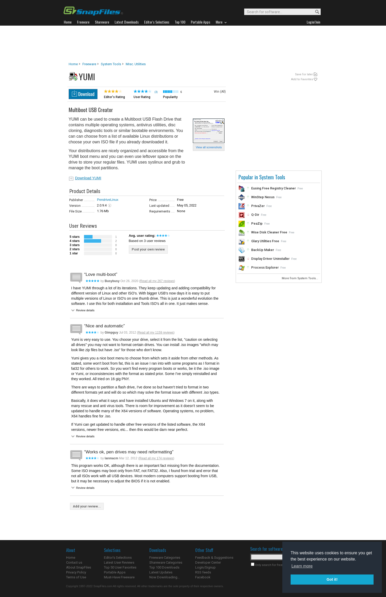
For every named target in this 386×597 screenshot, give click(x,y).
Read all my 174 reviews (156, 458)
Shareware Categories (165, 562)
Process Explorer (265, 267)
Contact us (74, 562)
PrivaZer (258, 206)
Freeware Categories (164, 557)
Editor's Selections (118, 557)
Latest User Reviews (119, 562)
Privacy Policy (76, 572)
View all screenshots (209, 147)
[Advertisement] (193, 43)
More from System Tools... (300, 278)
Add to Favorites (302, 79)
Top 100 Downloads (164, 567)
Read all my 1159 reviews (155, 332)
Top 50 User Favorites (120, 567)
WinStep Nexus (263, 197)
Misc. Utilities (136, 64)
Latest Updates (160, 572)
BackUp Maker (262, 250)
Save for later (304, 74)
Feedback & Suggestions (214, 557)
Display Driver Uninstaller (270, 259)
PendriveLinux (107, 200)
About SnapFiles (78, 567)
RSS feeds (203, 572)
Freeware (89, 64)
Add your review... (87, 506)
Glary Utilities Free (265, 241)
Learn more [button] (302, 566)
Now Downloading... (164, 577)
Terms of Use (76, 577)
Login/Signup (205, 567)
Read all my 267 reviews (157, 281)
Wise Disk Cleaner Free (269, 232)
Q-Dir (255, 215)
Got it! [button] (332, 579)
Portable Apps (114, 572)
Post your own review (148, 249)
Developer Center (208, 562)
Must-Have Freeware (119, 577)
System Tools (111, 64)
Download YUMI (88, 178)
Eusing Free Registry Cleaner (273, 188)
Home (73, 64)
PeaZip (257, 223)
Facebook (202, 577)
